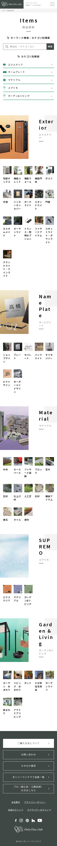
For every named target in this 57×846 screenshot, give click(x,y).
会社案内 (15, 802)
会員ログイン (14, 809)
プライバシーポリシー (34, 802)
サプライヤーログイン (37, 809)
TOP (3, 10)
